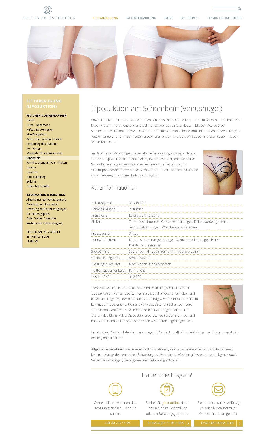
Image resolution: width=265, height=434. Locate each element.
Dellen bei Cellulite (38, 186)
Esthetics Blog (37, 236)
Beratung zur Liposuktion (42, 204)
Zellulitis (31, 181)
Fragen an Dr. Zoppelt (43, 232)
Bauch (30, 120)
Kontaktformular (217, 423)
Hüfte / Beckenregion (39, 129)
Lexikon (32, 241)
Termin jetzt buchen (165, 423)
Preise (168, 18)
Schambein (33, 158)
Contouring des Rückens (41, 144)
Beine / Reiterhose (38, 125)
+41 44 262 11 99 (117, 423)
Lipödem (32, 172)
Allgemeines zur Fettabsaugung (46, 199)
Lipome (31, 167)
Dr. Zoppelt (190, 18)
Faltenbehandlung (141, 18)
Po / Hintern (34, 148)
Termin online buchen (225, 18)
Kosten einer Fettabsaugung (44, 223)
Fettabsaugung (105, 18)
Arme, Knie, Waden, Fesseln (44, 139)
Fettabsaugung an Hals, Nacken (46, 162)
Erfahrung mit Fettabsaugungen (46, 209)
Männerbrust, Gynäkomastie (44, 153)
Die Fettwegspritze (38, 214)
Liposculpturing (36, 177)
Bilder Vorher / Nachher (41, 218)
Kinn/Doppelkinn (36, 134)
